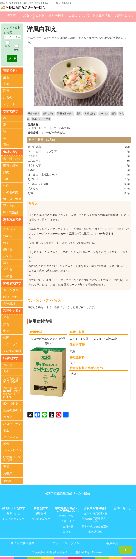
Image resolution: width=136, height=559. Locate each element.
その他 (7, 276)
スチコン (103, 113)
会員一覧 (68, 526)
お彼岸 (7, 473)
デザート (9, 104)
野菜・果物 (10, 165)
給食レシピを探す (33, 17)
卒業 (6, 466)
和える (7, 269)
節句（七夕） (12, 403)
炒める (7, 236)
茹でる (7, 256)
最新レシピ (13, 513)
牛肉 (6, 185)
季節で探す (33, 113)
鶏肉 (6, 179)
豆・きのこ (10, 205)
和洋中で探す (12, 311)
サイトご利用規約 (22, 543)
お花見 (7, 365)
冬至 (6, 430)
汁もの (7, 97)
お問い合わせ (124, 15)
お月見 (7, 417)
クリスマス (10, 437)
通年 (78, 113)
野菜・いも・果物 (41, 118)
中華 (6, 331)
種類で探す (48, 113)
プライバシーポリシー (67, 543)
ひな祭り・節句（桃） (12, 458)
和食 (6, 317)
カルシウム (10, 290)
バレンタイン (12, 450)
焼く (6, 243)
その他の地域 (12, 351)
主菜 (6, 84)
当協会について (79, 15)
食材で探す (90, 113)
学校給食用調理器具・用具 (95, 519)
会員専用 (112, 543)
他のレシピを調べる (95, 513)
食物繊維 (9, 303)
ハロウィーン (12, 423)
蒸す (6, 262)
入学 (6, 371)
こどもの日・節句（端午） (12, 380)
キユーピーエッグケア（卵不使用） (51, 128)
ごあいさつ (68, 521)
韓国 (6, 337)
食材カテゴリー (41, 518)
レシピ (7, 48)
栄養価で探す (12, 283)
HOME (11, 15)
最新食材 (40, 513)
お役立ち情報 (102, 15)
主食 (6, 77)
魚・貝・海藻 (12, 199)
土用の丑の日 (12, 410)
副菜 (113, 113)
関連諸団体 (95, 532)
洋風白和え (42, 29)
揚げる (7, 249)
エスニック (10, 344)
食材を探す (56, 15)
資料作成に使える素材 (95, 526)
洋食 (6, 324)
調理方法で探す (65, 113)
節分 (6, 443)
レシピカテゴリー (13, 518)
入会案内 (68, 532)
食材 (17, 49)
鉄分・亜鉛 (10, 297)
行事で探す (10, 358)
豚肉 (6, 172)
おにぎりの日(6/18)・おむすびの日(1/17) (12, 392)
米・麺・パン (12, 159)
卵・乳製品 (10, 212)
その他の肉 (10, 192)
